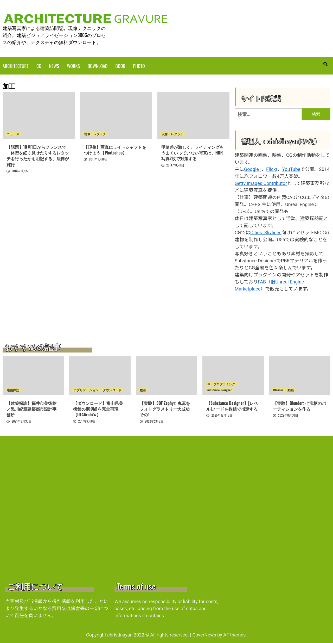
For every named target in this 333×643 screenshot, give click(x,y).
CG (38, 65)
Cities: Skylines (265, 232)
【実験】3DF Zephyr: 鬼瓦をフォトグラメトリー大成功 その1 (165, 408)
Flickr (271, 168)
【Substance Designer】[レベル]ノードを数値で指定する (232, 405)
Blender (278, 389)
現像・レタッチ (95, 133)
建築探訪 (13, 389)
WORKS (73, 65)
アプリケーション (85, 389)
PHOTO (139, 65)
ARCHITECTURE (16, 65)
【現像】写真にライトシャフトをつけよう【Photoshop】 (115, 149)
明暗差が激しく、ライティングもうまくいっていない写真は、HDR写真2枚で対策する (192, 152)
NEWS (54, 65)
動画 (143, 389)
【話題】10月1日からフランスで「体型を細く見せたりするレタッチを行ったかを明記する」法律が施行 (38, 155)
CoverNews (204, 634)
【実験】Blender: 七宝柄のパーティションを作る (299, 405)
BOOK (120, 65)
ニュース (13, 133)
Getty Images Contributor (261, 183)
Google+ (252, 168)
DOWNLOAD (98, 65)
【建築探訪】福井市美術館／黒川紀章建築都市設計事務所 (31, 408)
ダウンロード (112, 389)
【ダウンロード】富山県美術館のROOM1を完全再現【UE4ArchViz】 (98, 408)
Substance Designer (219, 389)
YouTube (291, 168)
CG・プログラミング (221, 383)
